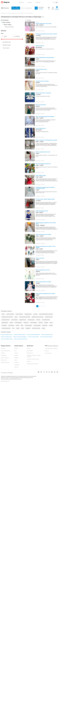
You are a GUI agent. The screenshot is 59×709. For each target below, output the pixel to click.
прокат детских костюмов (25, 316)
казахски (38, 319)
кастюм (17, 325)
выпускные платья (5, 319)
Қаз (54, 2)
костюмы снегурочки (6, 328)
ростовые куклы (31, 319)
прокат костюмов (10, 314)
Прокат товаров (6, 24)
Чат (49, 8)
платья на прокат (19, 314)
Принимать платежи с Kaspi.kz (33, 359)
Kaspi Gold (3, 348)
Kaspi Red (3, 353)
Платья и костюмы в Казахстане (20, 338)
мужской (46, 322)
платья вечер (11, 325)
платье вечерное (28, 325)
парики (43, 328)
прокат (16, 316)
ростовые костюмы (36, 328)
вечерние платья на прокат (7, 316)
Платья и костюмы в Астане (6, 334)
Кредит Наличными (5, 362)
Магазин (16, 348)
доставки (40, 322)
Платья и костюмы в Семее (33, 336)
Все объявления (4, 20)
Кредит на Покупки (5, 357)
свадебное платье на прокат (37, 316)
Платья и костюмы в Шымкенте (33, 334)
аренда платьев (22, 319)
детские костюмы (48, 316)
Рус (56, 2)
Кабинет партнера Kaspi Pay (32, 363)
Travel (15, 350)
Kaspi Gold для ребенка (5, 350)
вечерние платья (28, 314)
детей (22, 325)
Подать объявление (56, 8)
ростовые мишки (18, 322)
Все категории (15, 8)
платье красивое (37, 325)
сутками (50, 325)
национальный (5, 322)
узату (13, 328)
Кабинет (52, 8)
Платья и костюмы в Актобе (47, 334)
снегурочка (26, 322)
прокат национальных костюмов (46, 314)
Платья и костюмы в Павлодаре (19, 336)
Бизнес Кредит (30, 350)
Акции (15, 360)
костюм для (4, 325)
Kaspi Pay (29, 348)
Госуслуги (16, 362)
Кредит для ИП (4, 360)
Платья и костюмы (9, 26)
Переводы (16, 357)
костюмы (35, 314)
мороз (51, 322)
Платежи (16, 353)
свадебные (28, 328)
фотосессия (44, 325)
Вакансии (47, 350)
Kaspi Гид (16, 367)
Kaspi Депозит (4, 355)
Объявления (5, 8)
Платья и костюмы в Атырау (7, 338)
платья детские (14, 319)
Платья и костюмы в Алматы (19, 334)
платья (3, 314)
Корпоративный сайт (5, 381)
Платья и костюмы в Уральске (46, 336)
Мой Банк (16, 355)
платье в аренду (33, 322)
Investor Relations (48, 353)
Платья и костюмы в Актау (6, 336)
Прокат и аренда (5, 22)
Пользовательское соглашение (51, 348)
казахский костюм (46, 319)
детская (11, 322)
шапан (22, 328)
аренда (17, 328)
